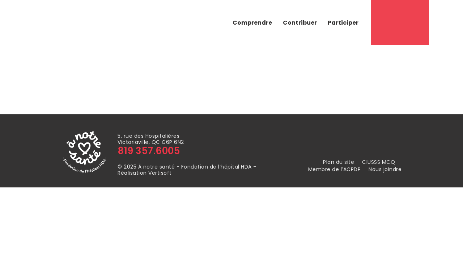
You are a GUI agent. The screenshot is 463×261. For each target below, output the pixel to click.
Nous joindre (385, 169)
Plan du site (338, 162)
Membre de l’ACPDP (334, 169)
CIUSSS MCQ (378, 162)
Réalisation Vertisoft (145, 173)
